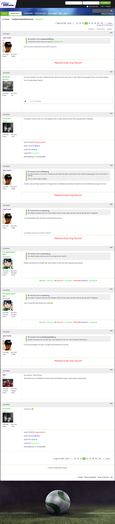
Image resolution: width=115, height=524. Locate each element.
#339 (111, 370)
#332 (111, 72)
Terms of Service (103, 477)
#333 (111, 113)
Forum (4, 13)
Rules (66, 13)
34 (86, 23)
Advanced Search (107, 14)
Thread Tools (100, 29)
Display (109, 29)
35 (89, 23)
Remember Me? (93, 6)
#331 (111, 33)
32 (80, 23)
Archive (80, 477)
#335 (111, 204)
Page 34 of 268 (61, 23)
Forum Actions (40, 13)
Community (28, 13)
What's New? (15, 13)
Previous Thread (53, 468)
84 (98, 23)
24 (77, 23)
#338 (111, 331)
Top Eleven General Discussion (22, 19)
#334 (111, 165)
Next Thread (63, 468)
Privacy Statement (90, 477)
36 (92, 23)
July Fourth (32, 101)
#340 (111, 403)
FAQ (60, 13)
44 (95, 23)
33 (83, 23)
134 (101, 23)
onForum (50, 281)
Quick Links (52, 13)
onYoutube (68, 281)
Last (110, 23)
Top (111, 477)
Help (102, 6)
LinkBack (90, 29)
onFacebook (93, 281)
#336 (111, 247)
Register (108, 6)
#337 (111, 289)
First (69, 23)
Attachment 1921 (57, 41)
